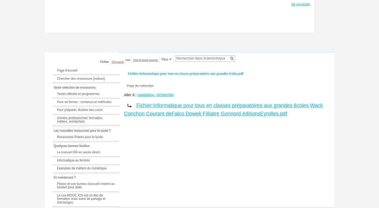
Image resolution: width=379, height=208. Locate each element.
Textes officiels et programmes (78, 94)
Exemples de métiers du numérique (82, 168)
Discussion (119, 61)
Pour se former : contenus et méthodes (84, 102)
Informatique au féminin (73, 160)
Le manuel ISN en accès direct (78, 152)
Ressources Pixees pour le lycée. (80, 137)
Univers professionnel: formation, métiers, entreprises (80, 120)
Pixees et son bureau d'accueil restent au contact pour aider (85, 185)
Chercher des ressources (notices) (81, 78)
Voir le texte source (145, 60)
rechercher (165, 95)
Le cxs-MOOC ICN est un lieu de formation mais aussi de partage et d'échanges (81, 199)
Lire (128, 60)
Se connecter (300, 4)
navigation (145, 95)
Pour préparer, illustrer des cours (80, 110)
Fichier (104, 61)
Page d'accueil (67, 70)
